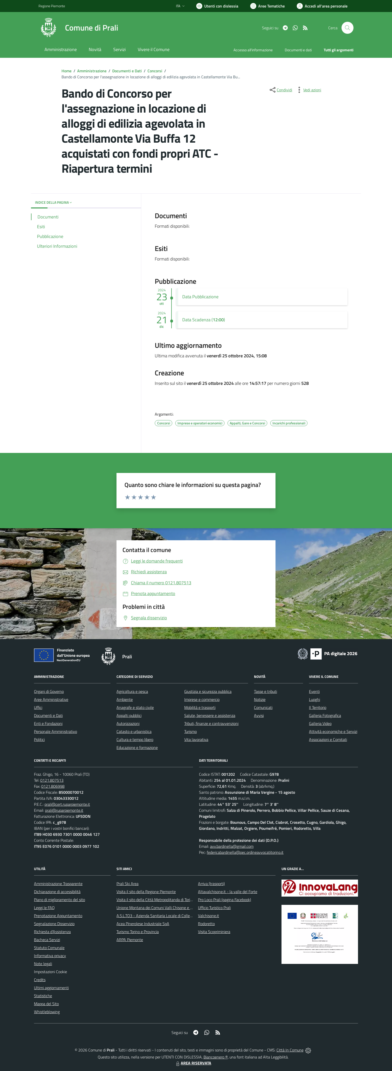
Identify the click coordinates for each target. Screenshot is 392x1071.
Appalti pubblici (129, 715)
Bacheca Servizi (47, 940)
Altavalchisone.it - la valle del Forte (227, 892)
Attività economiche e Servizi (333, 731)
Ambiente (124, 699)
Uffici (38, 707)
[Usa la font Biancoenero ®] (217, 6)
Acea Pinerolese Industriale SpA (142, 924)
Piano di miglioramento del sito (59, 900)
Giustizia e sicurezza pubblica (208, 691)
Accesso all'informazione (253, 50)
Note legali (43, 964)
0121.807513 (52, 780)
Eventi (314, 691)
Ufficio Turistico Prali (214, 908)
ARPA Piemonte (129, 940)
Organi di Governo (49, 691)
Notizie (260, 699)
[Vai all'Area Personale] (322, 6)
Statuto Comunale (49, 948)
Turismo (190, 731)
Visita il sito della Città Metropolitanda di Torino (155, 900)
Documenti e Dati (127, 71)
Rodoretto (206, 924)
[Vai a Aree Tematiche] (267, 6)
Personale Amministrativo (55, 731)
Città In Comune (290, 1050)
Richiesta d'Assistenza (52, 932)
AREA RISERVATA (193, 1063)
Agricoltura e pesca (132, 691)
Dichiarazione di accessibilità (57, 892)
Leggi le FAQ (44, 908)
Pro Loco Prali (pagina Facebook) (224, 900)
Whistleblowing (47, 1012)
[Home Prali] (78, 28)
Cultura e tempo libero (134, 739)
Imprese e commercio (202, 699)
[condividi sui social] (280, 90)
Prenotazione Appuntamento (58, 916)
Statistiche (43, 996)
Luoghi (314, 699)
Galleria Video (320, 723)
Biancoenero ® (216, 1057)
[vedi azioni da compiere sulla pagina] (308, 90)
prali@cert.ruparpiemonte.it (67, 804)
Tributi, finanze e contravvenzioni (211, 723)
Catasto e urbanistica (134, 731)
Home (67, 71)
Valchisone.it (208, 916)
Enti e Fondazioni (48, 723)
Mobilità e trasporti (200, 707)
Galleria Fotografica (325, 715)
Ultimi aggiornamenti (51, 988)
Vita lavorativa (196, 739)
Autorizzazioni (128, 723)
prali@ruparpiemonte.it (64, 810)
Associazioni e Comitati (328, 739)
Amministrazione (91, 71)
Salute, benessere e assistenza (209, 715)
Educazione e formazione (137, 747)
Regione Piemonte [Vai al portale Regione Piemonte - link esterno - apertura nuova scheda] (51, 6)
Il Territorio (317, 707)
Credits (40, 980)
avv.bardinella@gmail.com (232, 846)
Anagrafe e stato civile (135, 707)
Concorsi (155, 71)
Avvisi (259, 715)
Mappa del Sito (46, 1004)
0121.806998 (52, 786)
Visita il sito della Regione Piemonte (146, 892)
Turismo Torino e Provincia (137, 932)
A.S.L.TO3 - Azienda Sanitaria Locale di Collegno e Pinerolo (165, 916)
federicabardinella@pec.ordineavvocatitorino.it (245, 852)
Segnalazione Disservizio (54, 924)
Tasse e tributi (265, 691)
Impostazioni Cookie (50, 972)
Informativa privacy (50, 956)
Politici (39, 739)
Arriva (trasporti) (211, 884)
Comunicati (263, 707)
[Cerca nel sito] (348, 28)
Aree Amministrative (51, 699)
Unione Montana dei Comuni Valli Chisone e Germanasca (163, 908)
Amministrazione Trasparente (58, 884)
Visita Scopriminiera (214, 932)
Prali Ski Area (127, 884)
